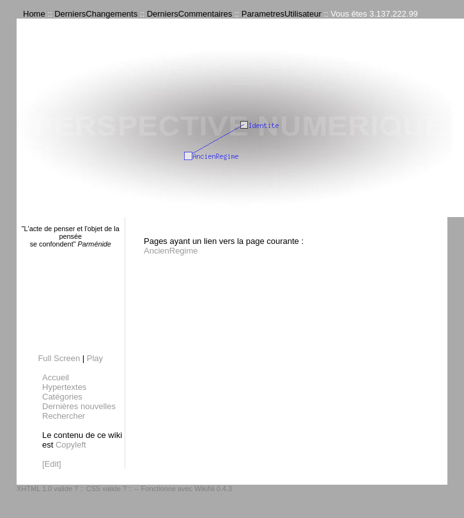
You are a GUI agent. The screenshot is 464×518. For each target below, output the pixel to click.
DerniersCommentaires (190, 14)
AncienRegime (171, 250)
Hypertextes (64, 387)
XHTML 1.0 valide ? (47, 488)
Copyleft (71, 444)
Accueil (55, 377)
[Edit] (51, 464)
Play (95, 358)
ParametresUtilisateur (281, 14)
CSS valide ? (106, 488)
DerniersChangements (95, 14)
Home (34, 14)
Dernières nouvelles (79, 406)
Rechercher (63, 416)
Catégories (62, 396)
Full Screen (59, 358)
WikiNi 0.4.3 (213, 488)
